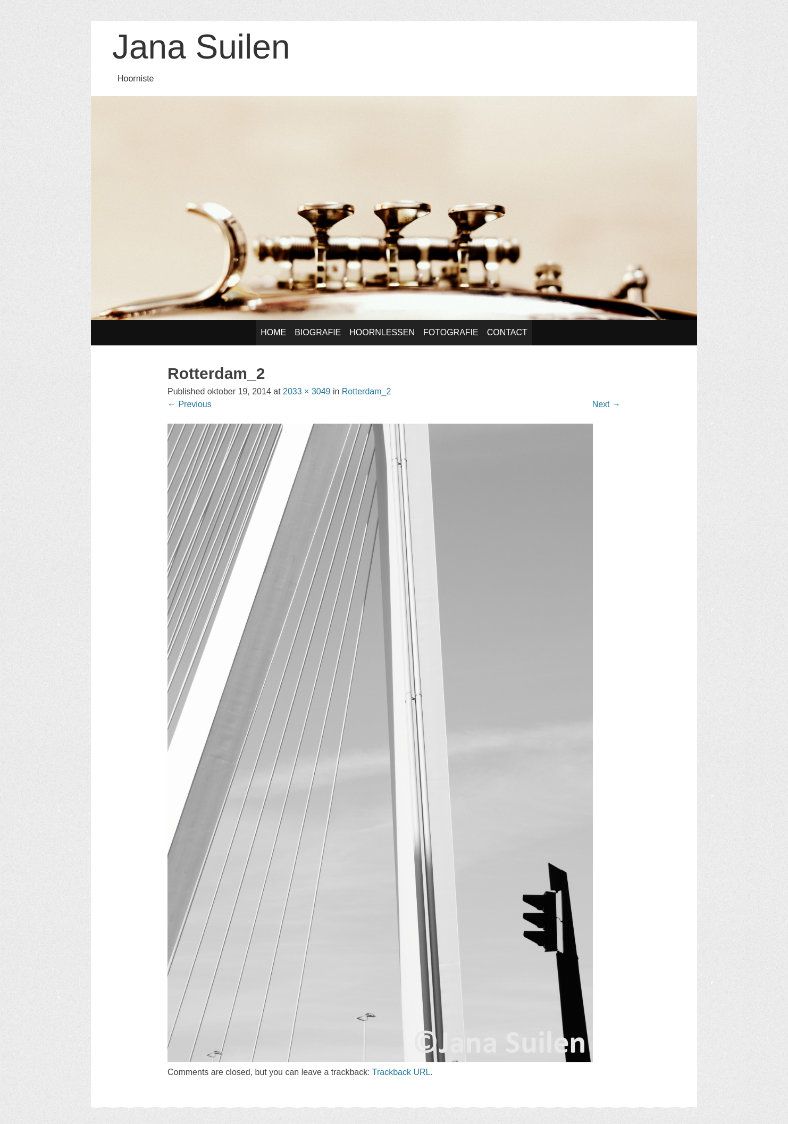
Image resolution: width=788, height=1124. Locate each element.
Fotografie (451, 332)
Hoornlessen (382, 332)
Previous (189, 404)
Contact (507, 332)
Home (273, 332)
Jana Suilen (201, 47)
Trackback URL (401, 1072)
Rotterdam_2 (366, 391)
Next (606, 404)
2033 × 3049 (306, 391)
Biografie (318, 332)
